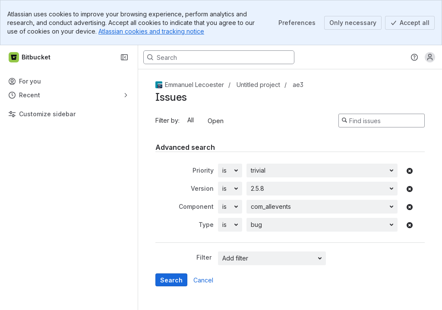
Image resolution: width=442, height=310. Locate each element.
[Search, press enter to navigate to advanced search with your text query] (218, 57)
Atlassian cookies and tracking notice (151, 31)
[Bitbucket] (30, 57)
